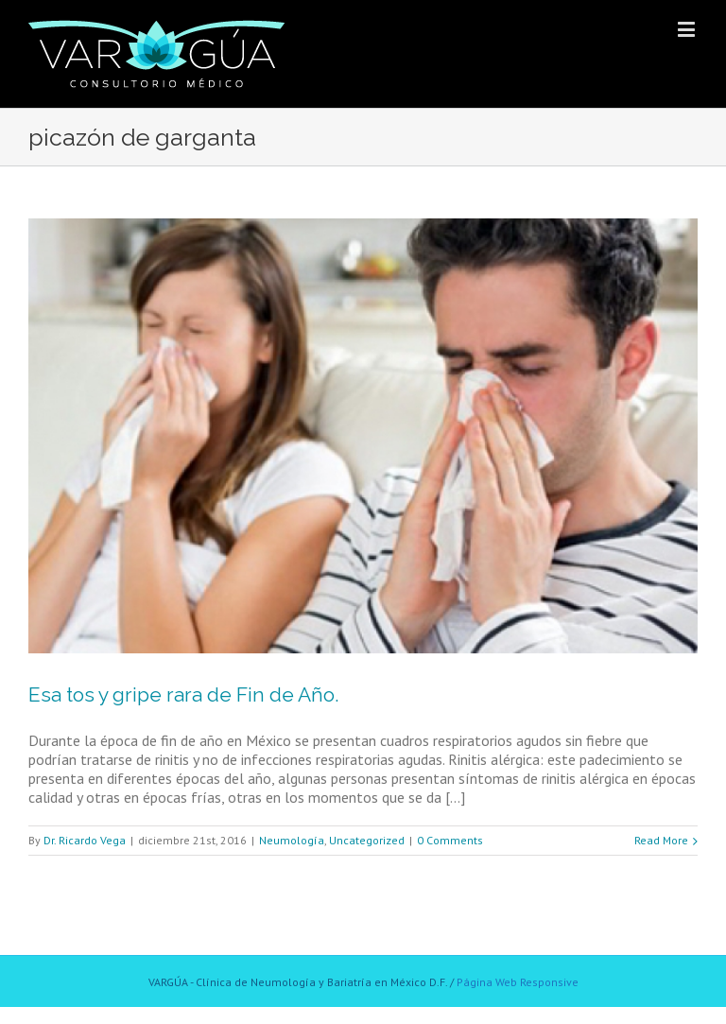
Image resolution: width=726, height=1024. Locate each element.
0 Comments (450, 840)
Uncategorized (367, 840)
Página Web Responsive (518, 982)
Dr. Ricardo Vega (84, 840)
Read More (661, 840)
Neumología (291, 840)
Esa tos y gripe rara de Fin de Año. (183, 694)
